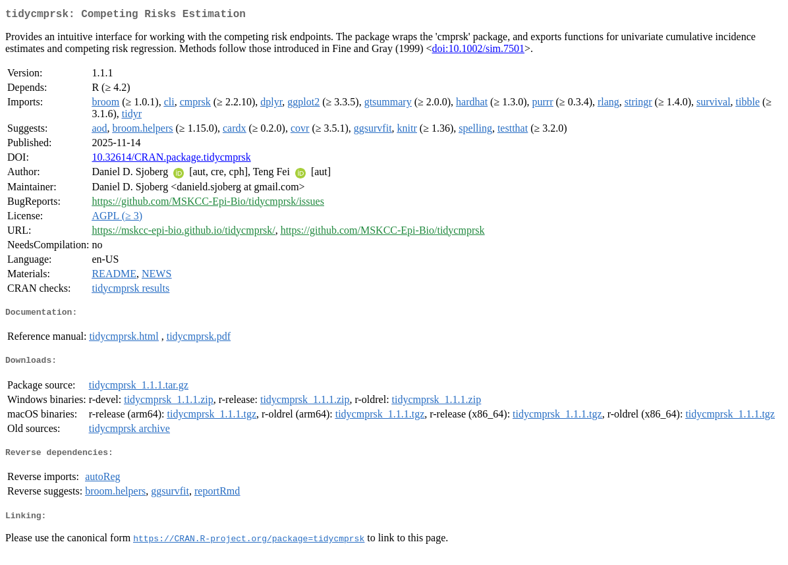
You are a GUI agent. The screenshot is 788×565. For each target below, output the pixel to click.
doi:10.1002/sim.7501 (478, 51)
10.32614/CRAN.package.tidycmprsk (171, 159)
